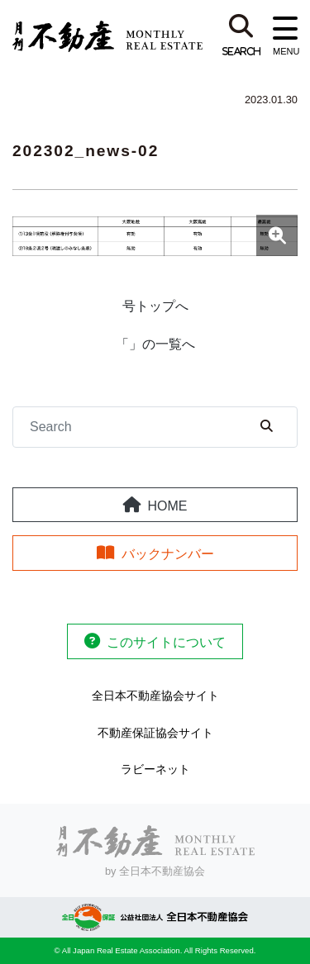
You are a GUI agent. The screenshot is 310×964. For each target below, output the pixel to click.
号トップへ (155, 306)
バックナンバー (168, 554)
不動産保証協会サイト (155, 732)
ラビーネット (155, 769)
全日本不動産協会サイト (155, 695)
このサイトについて (166, 642)
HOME (168, 506)
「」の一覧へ (155, 344)
